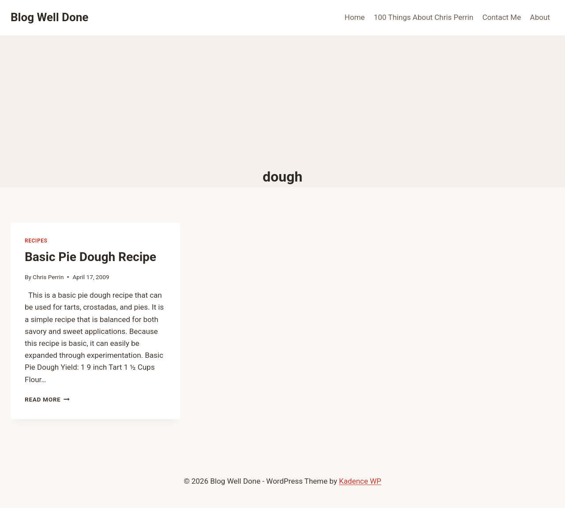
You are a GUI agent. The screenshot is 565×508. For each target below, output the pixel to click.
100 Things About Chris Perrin (424, 17)
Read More (47, 399)
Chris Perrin (48, 277)
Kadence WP (360, 481)
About (540, 17)
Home (355, 17)
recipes (36, 241)
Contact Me (501, 17)
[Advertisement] (282, 101)
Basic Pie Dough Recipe (90, 257)
